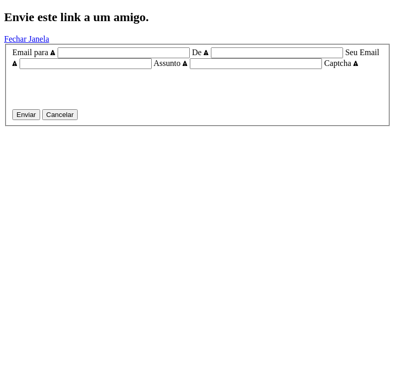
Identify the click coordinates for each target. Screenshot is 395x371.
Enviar (26, 115)
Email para (34, 52)
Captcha (341, 63)
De (200, 52)
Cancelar (60, 115)
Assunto (171, 63)
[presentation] (90, 89)
